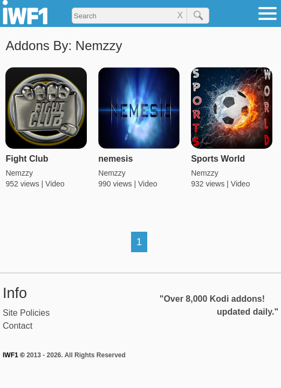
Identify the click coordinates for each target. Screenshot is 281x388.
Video (55, 183)
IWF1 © (14, 355)
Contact (17, 325)
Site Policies (26, 312)
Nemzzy (19, 173)
